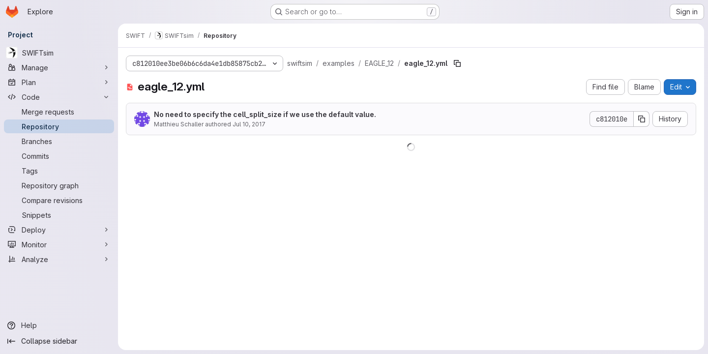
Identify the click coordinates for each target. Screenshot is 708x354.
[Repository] (59, 126)
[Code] (59, 97)
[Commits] (59, 156)
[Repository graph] (59, 185)
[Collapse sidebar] (59, 341)
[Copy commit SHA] (641, 119)
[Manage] (59, 67)
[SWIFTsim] (59, 52)
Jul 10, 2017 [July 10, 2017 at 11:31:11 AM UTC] (249, 124)
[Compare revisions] (59, 200)
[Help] (59, 325)
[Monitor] (59, 244)
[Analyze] (59, 259)
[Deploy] (59, 229)
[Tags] (59, 170)
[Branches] (59, 141)
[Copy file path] (457, 63)
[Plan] (59, 82)
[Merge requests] (59, 111)
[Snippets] (59, 215)
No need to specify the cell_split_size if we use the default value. (265, 114)
